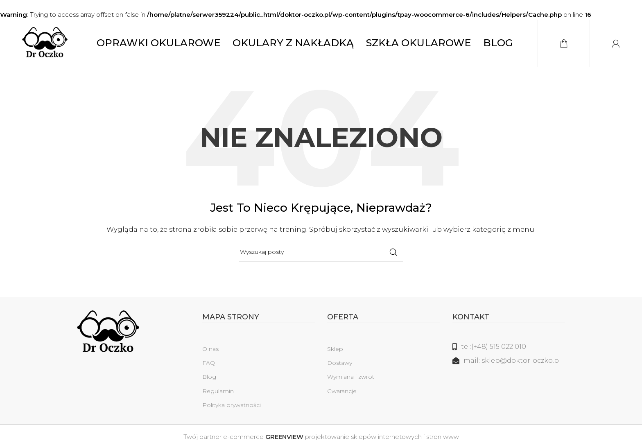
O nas (210, 351)
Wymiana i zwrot (350, 378)
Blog (209, 378)
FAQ (208, 365)
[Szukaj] (321, 254)
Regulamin (218, 392)
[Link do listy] (508, 349)
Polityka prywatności (231, 406)
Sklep (335, 351)
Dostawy (339, 365)
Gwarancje (342, 392)
